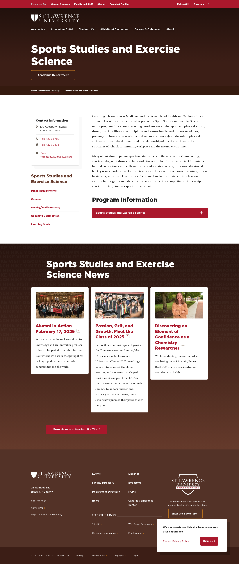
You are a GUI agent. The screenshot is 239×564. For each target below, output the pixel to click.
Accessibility (98, 555)
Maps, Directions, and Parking (46, 514)
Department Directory (106, 491)
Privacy (79, 555)
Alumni (101, 4)
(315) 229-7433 (50, 144)
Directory (199, 4)
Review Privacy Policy (176, 541)
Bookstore (134, 482)
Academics (38, 29)
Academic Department (53, 74)
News (95, 500)
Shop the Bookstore (184, 513)
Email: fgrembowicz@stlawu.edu (56, 155)
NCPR (132, 491)
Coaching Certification (45, 215)
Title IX (96, 524)
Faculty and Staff (83, 4)
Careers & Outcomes (147, 29)
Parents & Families (119, 4)
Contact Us (37, 508)
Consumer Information (104, 533)
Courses (36, 199)
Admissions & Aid (62, 29)
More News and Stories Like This (75, 429)
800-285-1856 (38, 501)
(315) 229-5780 (50, 138)
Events (96, 473)
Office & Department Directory (45, 91)
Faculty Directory (103, 482)
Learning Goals (40, 224)
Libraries (133, 473)
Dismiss (208, 541)
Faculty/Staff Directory (45, 207)
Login (135, 555)
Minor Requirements (44, 190)
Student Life (86, 29)
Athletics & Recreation (114, 29)
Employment (135, 533)
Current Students (60, 4)
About (170, 29)
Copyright (118, 555)
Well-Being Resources (140, 524)
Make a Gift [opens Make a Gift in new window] (183, 4)
